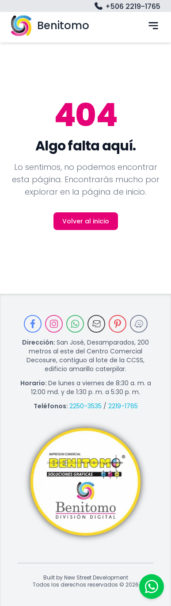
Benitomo (50, 25)
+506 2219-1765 (126, 6)
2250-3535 (85, 406)
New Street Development (96, 577)
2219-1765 (123, 406)
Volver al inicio (85, 221)
